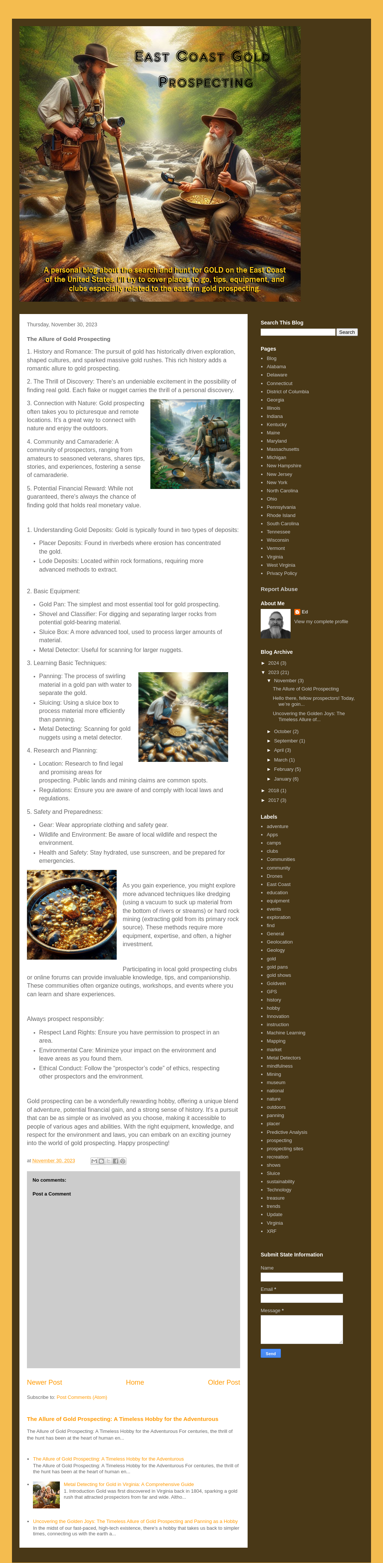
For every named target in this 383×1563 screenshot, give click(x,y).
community (278, 868)
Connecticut (279, 383)
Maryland (277, 441)
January (283, 779)
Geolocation (279, 942)
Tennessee (278, 532)
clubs (272, 851)
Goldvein (276, 983)
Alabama (276, 366)
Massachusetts (283, 449)
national (275, 1090)
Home (135, 1382)
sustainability (280, 1181)
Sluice (273, 1173)
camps (274, 843)
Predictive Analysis (287, 1132)
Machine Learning (286, 1033)
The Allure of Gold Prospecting (305, 689)
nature (274, 1099)
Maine (273, 433)
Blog (271, 358)
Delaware (277, 375)
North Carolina (282, 490)
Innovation (278, 1016)
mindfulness (279, 1066)
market (274, 1049)
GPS (272, 991)
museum (276, 1082)
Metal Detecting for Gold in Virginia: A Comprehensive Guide (129, 1484)
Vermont (276, 548)
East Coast (279, 884)
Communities (281, 859)
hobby (273, 1008)
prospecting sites (285, 1148)
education (277, 892)
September (286, 741)
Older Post (224, 1382)
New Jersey (279, 474)
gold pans (277, 967)
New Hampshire (284, 465)
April (279, 750)
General (275, 933)
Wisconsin (278, 540)
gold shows (279, 975)
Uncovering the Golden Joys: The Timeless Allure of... (309, 716)
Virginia (275, 557)
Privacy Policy (282, 573)
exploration (279, 917)
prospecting (279, 1140)
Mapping (276, 1041)
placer (273, 1123)
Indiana (275, 416)
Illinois (273, 408)
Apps (272, 834)
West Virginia (281, 565)
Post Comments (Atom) (82, 1397)
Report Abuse (279, 589)
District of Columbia (288, 391)
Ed (305, 612)
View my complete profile (321, 621)
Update (274, 1214)
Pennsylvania (281, 507)
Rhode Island (281, 515)
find (271, 925)
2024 (274, 663)
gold (271, 959)
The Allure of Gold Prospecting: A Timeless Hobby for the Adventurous (122, 1419)
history (274, 1000)
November (286, 680)
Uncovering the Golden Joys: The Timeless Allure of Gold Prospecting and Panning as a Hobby (135, 1521)
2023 (274, 672)
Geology (276, 950)
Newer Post (44, 1382)
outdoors (276, 1107)
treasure (276, 1198)
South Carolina (283, 523)
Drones (274, 876)
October (283, 731)
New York (277, 482)
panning (275, 1115)
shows (274, 1165)
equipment (278, 901)
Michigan (276, 457)
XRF (271, 1231)
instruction (278, 1024)
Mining (274, 1074)
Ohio (272, 499)
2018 (274, 790)
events (274, 909)
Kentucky (277, 424)
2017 (274, 800)
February (284, 769)
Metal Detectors (284, 1058)
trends (273, 1206)
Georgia (275, 400)
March (281, 760)
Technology (279, 1190)
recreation (277, 1157)
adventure (277, 826)
